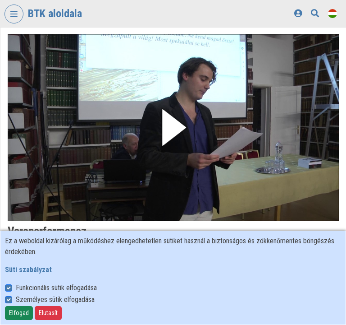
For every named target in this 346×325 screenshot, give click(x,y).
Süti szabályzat (28, 269)
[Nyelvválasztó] (332, 13)
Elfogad (19, 312)
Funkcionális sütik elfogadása (56, 287)
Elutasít (48, 312)
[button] (173, 127)
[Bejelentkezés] (298, 13)
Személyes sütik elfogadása (55, 299)
